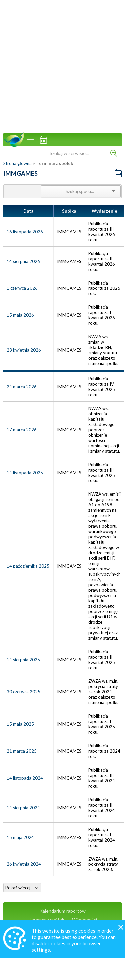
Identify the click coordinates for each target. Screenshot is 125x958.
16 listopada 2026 (25, 231)
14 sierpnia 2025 (23, 659)
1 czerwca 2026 (22, 288)
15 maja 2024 (20, 837)
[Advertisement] (62, 65)
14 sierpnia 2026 (23, 261)
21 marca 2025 (22, 751)
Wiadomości (84, 919)
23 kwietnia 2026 (24, 350)
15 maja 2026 (20, 315)
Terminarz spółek (46, 919)
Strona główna (17, 163)
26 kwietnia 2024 (24, 864)
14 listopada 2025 (25, 472)
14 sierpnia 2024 (23, 807)
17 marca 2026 (22, 429)
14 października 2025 (28, 566)
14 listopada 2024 (25, 778)
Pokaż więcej (21, 887)
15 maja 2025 (20, 724)
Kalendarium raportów (62, 911)
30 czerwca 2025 (23, 691)
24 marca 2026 (22, 386)
